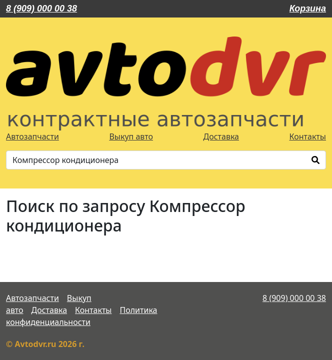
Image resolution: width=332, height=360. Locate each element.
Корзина (308, 9)
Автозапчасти (32, 136)
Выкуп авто (131, 136)
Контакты (308, 136)
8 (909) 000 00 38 (41, 9)
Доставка (222, 136)
